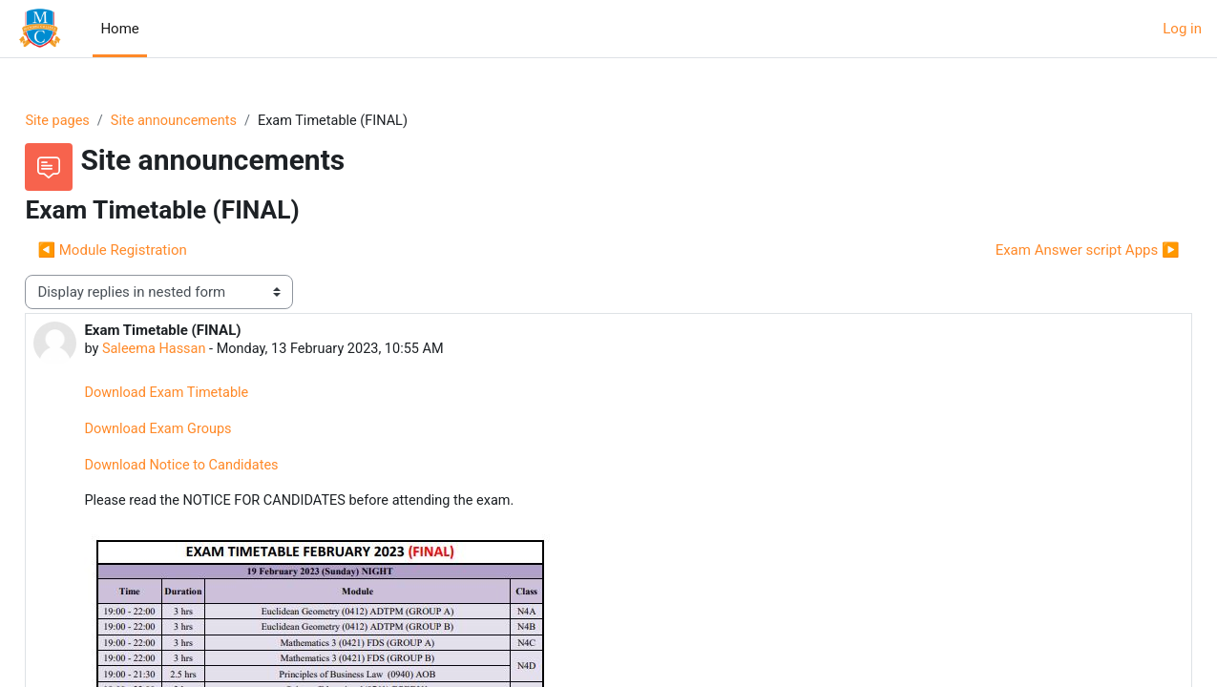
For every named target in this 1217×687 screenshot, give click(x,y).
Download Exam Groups (203, 432)
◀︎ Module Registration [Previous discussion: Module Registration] (154, 251)
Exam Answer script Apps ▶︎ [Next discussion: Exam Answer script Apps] (1045, 251)
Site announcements (221, 121)
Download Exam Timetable (212, 395)
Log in (1182, 28)
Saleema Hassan (198, 351)
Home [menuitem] (119, 28)
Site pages (101, 121)
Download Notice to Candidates (227, 468)
